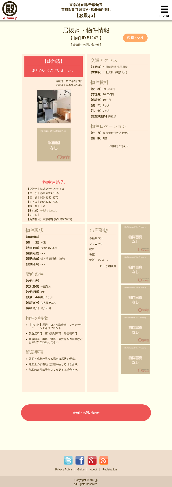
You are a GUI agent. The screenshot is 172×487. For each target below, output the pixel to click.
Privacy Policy (63, 469)
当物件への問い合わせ (86, 44)
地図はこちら (118, 146)
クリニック (96, 243)
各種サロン (96, 238)
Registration (110, 469)
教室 (92, 254)
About (93, 469)
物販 (92, 249)
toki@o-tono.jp (48, 210)
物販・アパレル (98, 259)
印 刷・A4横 (135, 37)
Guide (80, 469)
